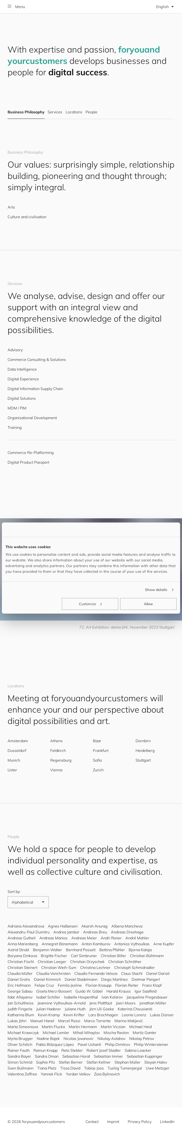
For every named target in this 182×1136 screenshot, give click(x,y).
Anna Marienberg (23, 943)
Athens (56, 740)
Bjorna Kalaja (140, 949)
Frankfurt (101, 750)
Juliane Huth (75, 1009)
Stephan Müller (127, 1062)
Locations (73, 112)
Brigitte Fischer (54, 955)
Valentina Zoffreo (22, 1074)
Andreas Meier (84, 938)
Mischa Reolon (116, 1032)
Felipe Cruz (44, 985)
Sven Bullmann (20, 1068)
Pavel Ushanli (89, 1044)
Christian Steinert (22, 967)
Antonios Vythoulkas (132, 943)
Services (54, 112)
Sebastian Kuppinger (145, 1056)
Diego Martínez (114, 979)
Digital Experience (23, 379)
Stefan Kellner (98, 1062)
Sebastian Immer (108, 1056)
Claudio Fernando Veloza (95, 973)
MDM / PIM (17, 408)
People (91, 112)
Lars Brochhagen (103, 1014)
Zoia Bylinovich (107, 1074)
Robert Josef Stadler (103, 1050)
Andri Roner (111, 938)
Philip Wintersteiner (151, 1044)
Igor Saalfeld (145, 991)
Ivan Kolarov (112, 997)
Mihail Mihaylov (86, 1032)
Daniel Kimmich (47, 979)
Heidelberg (145, 750)
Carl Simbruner (84, 955)
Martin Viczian (113, 1026)
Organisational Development (32, 417)
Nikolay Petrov (141, 1038)
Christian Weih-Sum (58, 967)
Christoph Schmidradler (134, 967)
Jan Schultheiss (21, 1003)
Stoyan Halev (155, 1062)
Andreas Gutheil (22, 938)
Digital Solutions (22, 398)
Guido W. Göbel (89, 991)
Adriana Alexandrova (26, 926)
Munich (14, 760)
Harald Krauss (118, 991)
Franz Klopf (152, 985)
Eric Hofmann (19, 985)
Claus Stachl (131, 973)
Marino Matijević (128, 1020)
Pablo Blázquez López (55, 1044)
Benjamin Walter (47, 949)
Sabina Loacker (138, 1050)
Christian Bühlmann (147, 955)
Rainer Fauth (19, 1050)
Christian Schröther (124, 961)
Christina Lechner (95, 967)
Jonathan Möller (152, 1003)
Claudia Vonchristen (53, 973)
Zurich (98, 770)
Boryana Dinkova (22, 955)
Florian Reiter (126, 985)
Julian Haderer (48, 1009)
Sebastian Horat (76, 1056)
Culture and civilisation (27, 216)
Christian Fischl (21, 961)
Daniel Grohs (19, 979)
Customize (90, 603)
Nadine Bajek (48, 1038)
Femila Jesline (70, 985)
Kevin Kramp (49, 1014)
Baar (97, 740)
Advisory (15, 349)
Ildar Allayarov (20, 997)
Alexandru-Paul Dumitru (29, 932)
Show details (156, 589)
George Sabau (20, 991)
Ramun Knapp (45, 1050)
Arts (11, 207)
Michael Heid (140, 1026)
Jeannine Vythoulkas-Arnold (61, 1003)
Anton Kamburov (96, 943)
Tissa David (70, 1068)
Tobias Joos (94, 1068)
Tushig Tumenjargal (125, 1068)
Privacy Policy (139, 1121)
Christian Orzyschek (87, 961)
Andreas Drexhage (127, 932)
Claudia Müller (20, 973)
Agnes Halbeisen (62, 926)
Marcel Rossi (69, 1020)
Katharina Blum (21, 1014)
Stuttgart (143, 760)
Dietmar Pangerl (146, 979)
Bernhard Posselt (81, 949)
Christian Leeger (52, 961)
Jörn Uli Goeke (101, 1009)
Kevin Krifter (74, 1014)
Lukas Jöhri (17, 1020)
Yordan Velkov (78, 1074)
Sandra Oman (47, 1056)
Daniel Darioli (158, 973)
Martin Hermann (83, 1026)
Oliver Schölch (20, 1044)
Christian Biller (113, 955)
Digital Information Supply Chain (35, 388)
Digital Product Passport (28, 462)
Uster (12, 770)
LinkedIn (167, 1121)
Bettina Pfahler (112, 949)
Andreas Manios (53, 938)
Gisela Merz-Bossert (54, 991)
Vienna (56, 770)
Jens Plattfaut (100, 1003)
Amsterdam (18, 740)
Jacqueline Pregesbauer (147, 997)
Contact (92, 1121)
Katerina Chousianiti (135, 1009)
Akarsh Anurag (94, 926)
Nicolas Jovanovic (79, 1038)
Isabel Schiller (48, 997)
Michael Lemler (56, 1032)
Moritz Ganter (144, 1032)
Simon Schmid (20, 1062)
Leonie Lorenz (134, 1014)
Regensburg (61, 760)
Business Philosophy (26, 112)
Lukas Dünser (162, 1014)
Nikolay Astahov (111, 1038)
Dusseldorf (17, 750)
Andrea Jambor (66, 932)
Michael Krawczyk (23, 1032)
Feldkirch (58, 750)
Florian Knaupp (98, 985)
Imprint (113, 1121)
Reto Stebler (72, 1050)
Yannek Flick (51, 1074)
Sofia (97, 760)
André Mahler (137, 938)
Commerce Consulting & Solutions (37, 359)
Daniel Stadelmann (81, 979)
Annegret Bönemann (60, 943)
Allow (148, 603)
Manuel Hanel (42, 1020)
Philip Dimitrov (117, 1044)
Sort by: (14, 891)
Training (15, 427)
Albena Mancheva (126, 926)
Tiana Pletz (46, 1068)
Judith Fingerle (20, 1009)
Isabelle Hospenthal (81, 997)
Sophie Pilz (45, 1062)
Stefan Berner (71, 1062)
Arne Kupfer (163, 943)
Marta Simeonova (23, 1026)
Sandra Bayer (19, 1056)
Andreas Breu (95, 932)
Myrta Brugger (20, 1038)
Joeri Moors (126, 1003)
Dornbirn (143, 740)
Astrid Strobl (18, 949)
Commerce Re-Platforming (31, 452)
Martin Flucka (53, 1026)
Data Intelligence (22, 369)
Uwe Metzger (157, 1068)
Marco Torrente (97, 1020)
